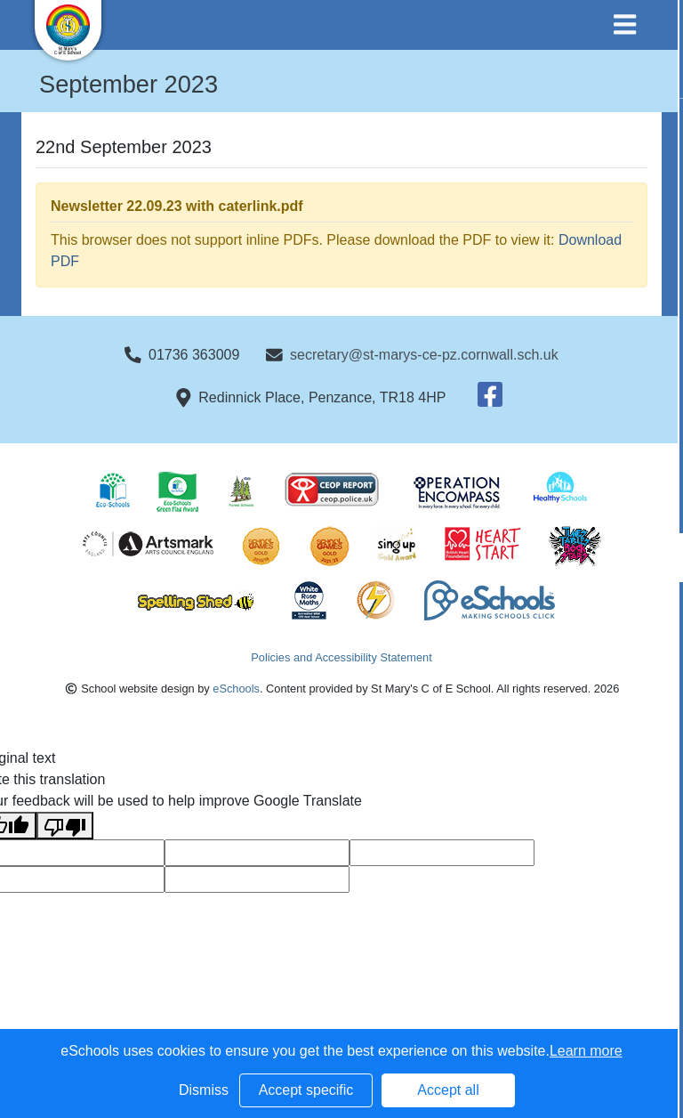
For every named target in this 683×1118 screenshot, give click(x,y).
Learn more (586, 1050)
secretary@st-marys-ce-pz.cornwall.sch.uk (424, 354)
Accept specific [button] (306, 1090)
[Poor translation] (64, 825)
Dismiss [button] (204, 1090)
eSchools (236, 688)
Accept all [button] (447, 1090)
